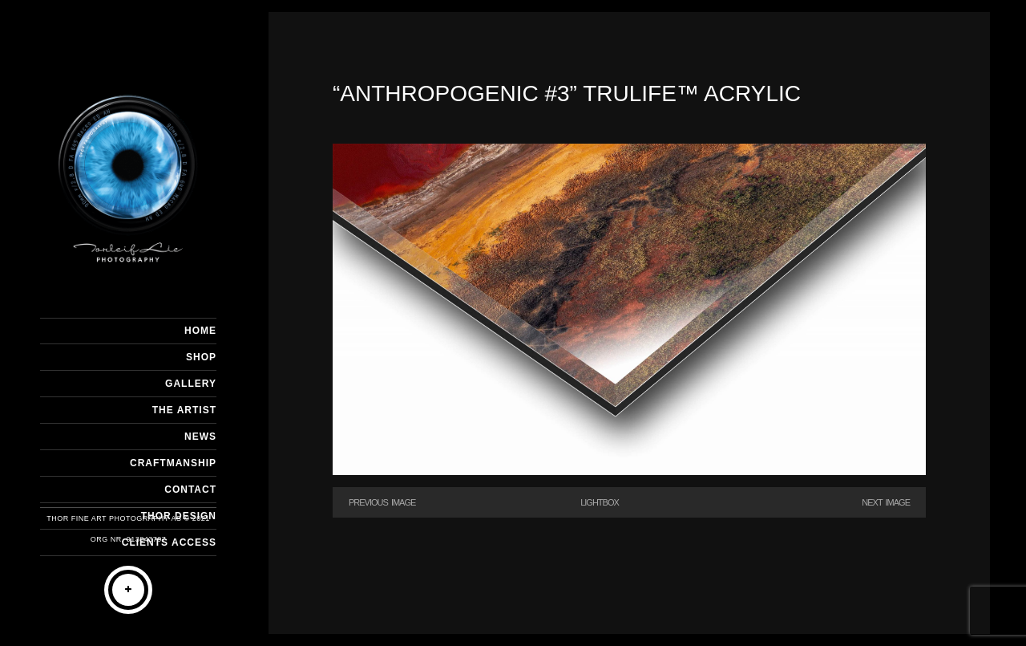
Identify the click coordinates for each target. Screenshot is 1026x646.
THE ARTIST (184, 410)
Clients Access (169, 542)
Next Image (886, 502)
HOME (200, 330)
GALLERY (190, 383)
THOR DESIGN (178, 516)
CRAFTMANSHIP (173, 463)
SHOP (201, 357)
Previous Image (382, 502)
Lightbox (599, 502)
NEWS (200, 436)
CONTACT (190, 489)
